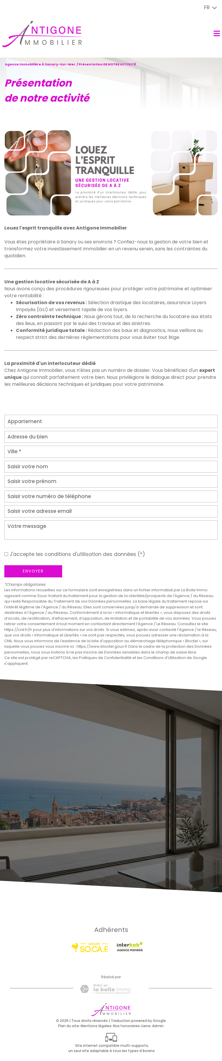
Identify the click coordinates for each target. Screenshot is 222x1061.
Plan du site (68, 1025)
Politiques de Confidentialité (105, 657)
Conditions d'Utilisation (164, 657)
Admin (158, 1025)
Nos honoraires (126, 1025)
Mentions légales (96, 1025)
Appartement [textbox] (25, 421)
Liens (145, 1025)
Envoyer (33, 571)
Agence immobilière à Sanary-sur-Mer (40, 64)
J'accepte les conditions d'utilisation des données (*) (77, 554)
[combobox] (111, 421)
